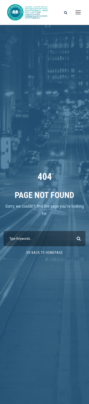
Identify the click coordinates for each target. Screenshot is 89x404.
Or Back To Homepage (44, 253)
